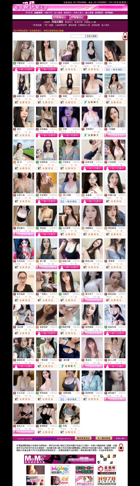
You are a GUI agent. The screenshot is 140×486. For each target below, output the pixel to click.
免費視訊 (30, 63)
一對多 (123, 63)
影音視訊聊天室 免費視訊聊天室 (45, 439)
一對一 (100, 96)
